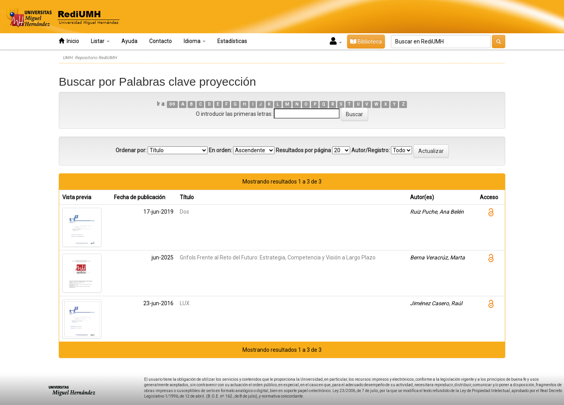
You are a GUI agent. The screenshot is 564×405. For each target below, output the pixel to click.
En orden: (220, 150)
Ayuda (129, 41)
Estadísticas (232, 41)
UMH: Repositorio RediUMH (90, 57)
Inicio (69, 41)
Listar (100, 41)
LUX (185, 303)
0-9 (172, 104)
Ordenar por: (131, 150)
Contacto (160, 41)
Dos (184, 212)
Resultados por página (303, 150)
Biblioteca (366, 41)
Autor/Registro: (370, 150)
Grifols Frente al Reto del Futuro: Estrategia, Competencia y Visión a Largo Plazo (278, 257)
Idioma (195, 41)
